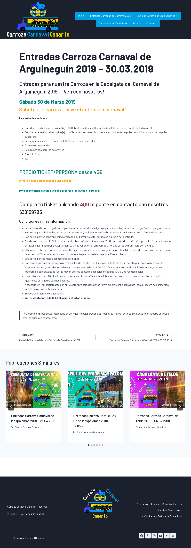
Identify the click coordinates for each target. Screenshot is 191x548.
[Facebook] (141, 535)
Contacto (151, 23)
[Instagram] (154, 535)
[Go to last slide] (11, 406)
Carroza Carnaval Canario (27, 427)
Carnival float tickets (170, 510)
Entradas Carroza (172, 504)
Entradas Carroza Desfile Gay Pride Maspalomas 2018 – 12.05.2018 (94, 421)
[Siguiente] (180, 406)
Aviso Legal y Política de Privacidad (162, 516)
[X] (148, 535)
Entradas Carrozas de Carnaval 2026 (110, 15)
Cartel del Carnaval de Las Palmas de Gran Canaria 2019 (56, 337)
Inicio (81, 15)
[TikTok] (167, 535)
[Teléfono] (173, 535)
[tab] (89, 445)
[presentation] (33, 389)
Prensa (155, 504)
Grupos (137, 23)
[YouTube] (160, 535)
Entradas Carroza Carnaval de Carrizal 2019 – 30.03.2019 (135, 337)
